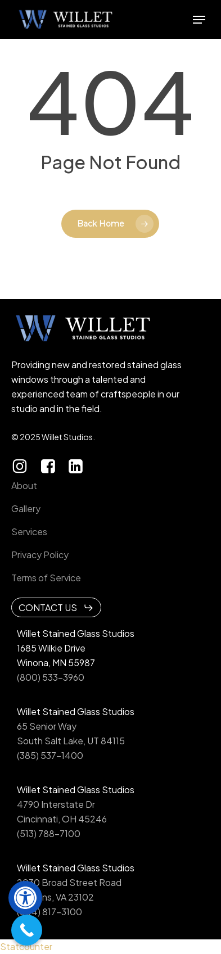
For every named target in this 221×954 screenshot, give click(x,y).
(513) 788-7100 (48, 833)
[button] (25, 898)
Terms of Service (46, 578)
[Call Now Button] (26, 930)
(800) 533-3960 (50, 677)
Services (29, 531)
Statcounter (26, 946)
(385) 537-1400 (50, 755)
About (24, 485)
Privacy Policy (40, 554)
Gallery (25, 508)
